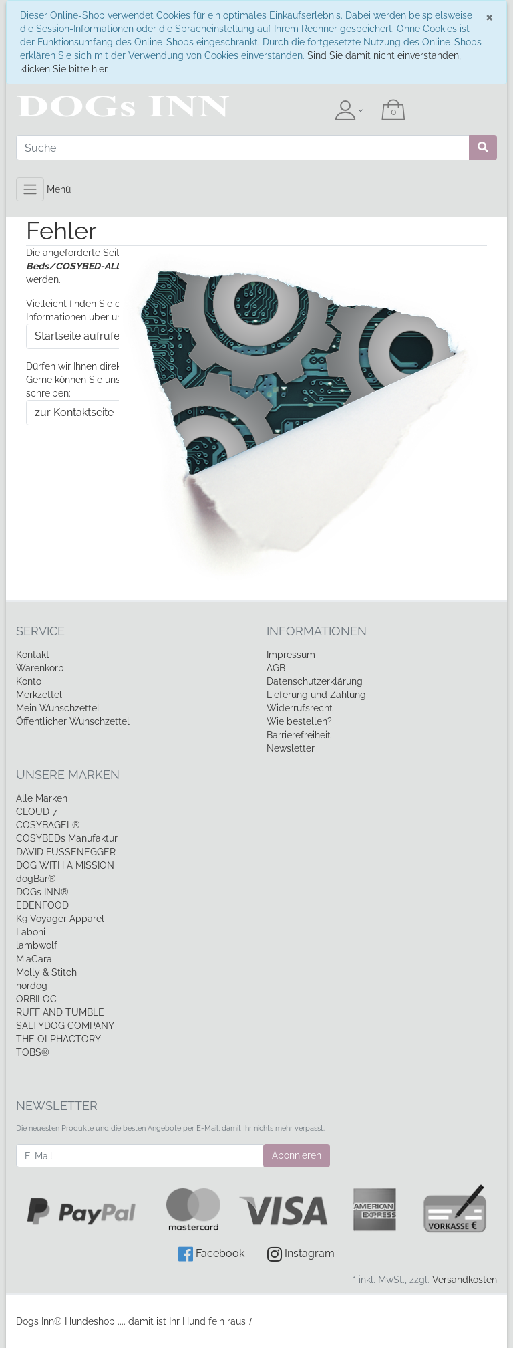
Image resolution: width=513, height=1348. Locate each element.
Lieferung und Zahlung (316, 694)
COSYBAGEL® (48, 825)
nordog (31, 985)
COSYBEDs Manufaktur (67, 838)
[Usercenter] (349, 111)
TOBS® (32, 1052)
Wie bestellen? (299, 721)
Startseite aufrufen (80, 336)
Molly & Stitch (46, 972)
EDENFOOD (42, 905)
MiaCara (34, 958)
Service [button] (40, 631)
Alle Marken (41, 798)
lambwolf (36, 945)
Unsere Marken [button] (68, 775)
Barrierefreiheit (299, 734)
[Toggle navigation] (30, 189)
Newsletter (291, 748)
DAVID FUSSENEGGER (66, 852)
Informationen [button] (317, 631)
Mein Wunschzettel (58, 708)
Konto (28, 681)
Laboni (30, 932)
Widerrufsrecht (300, 708)
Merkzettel (39, 694)
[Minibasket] (393, 111)
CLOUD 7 (36, 811)
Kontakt (32, 654)
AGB (276, 668)
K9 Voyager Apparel (60, 918)
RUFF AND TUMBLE (60, 1012)
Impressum (291, 654)
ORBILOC (36, 999)
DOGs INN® (42, 892)
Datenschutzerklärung (315, 681)
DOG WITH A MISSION (65, 865)
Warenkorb (40, 668)
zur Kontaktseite (74, 412)
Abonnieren (296, 1155)
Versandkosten (464, 1279)
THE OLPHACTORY (58, 1039)
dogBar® (36, 878)
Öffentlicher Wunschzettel (73, 721)
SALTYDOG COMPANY (65, 1025)
